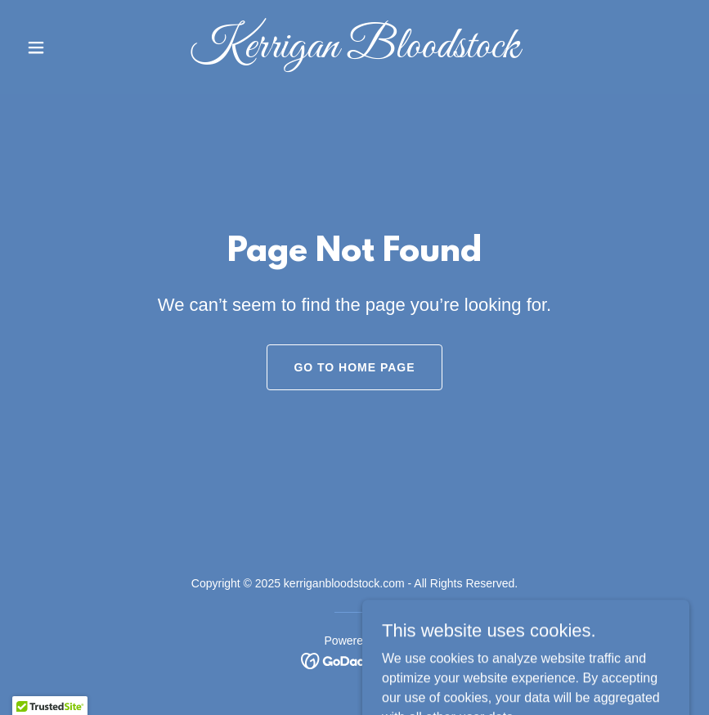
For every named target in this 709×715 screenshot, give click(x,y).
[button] (70, 47)
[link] (354, 53)
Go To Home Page (354, 367)
